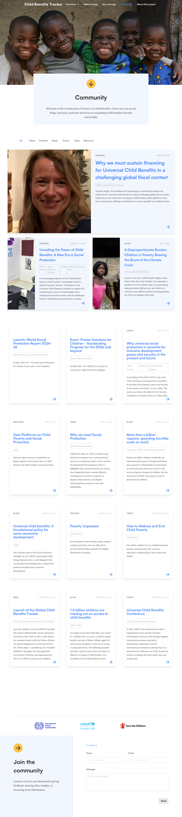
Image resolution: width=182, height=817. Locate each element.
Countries (72, 4)
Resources (88, 140)
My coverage (109, 4)
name (89, 753)
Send (163, 800)
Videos (32, 140)
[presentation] (107, 803)
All (20, 140)
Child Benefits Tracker (43, 4)
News (77, 140)
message (90, 769)
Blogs (54, 140)
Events (66, 140)
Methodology (91, 4)
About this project (146, 4)
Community (126, 4)
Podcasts (43, 140)
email (131, 753)
